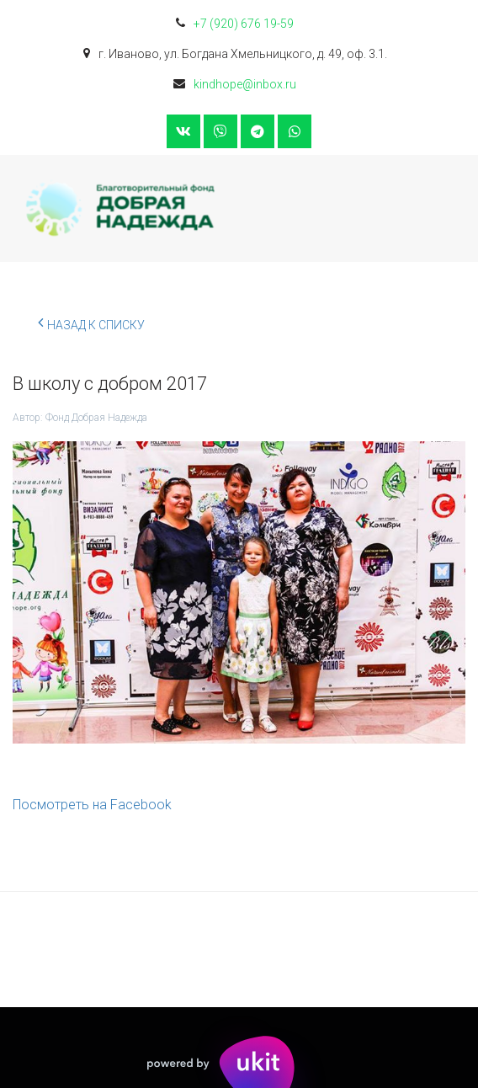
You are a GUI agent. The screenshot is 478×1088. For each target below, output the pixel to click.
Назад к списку (91, 322)
